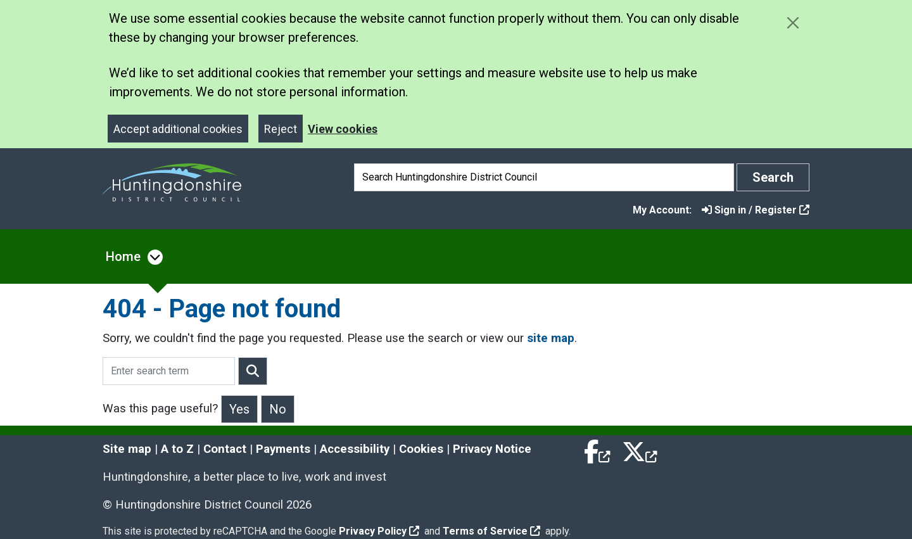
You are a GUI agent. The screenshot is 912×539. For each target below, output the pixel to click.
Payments (283, 449)
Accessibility (355, 449)
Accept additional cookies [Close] (178, 129)
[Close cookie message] (792, 22)
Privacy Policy (379, 531)
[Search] (544, 177)
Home (123, 256)
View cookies (342, 129)
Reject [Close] (280, 129)
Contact (224, 449)
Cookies (421, 449)
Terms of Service (491, 531)
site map (550, 338)
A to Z (177, 449)
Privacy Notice (492, 449)
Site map (127, 449)
